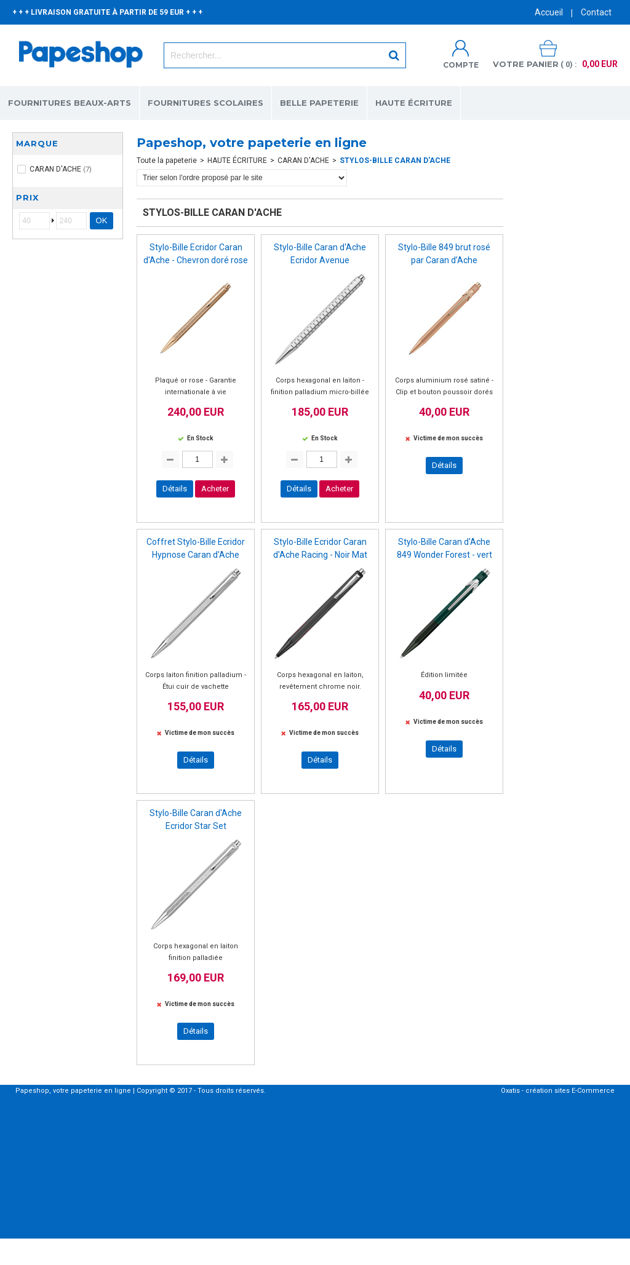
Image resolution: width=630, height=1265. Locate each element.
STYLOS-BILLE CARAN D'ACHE (395, 160)
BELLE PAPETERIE (319, 103)
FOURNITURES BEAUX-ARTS (69, 103)
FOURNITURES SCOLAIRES (205, 103)
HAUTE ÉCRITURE (413, 103)
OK (102, 220)
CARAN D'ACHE (303, 160)
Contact (596, 12)
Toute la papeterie (167, 160)
